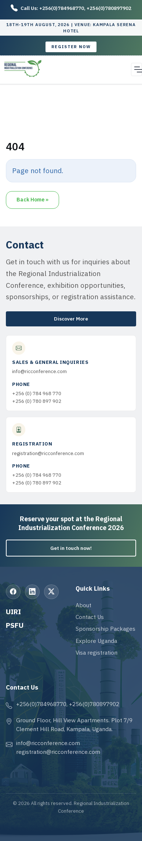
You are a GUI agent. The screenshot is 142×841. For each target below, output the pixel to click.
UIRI (13, 611)
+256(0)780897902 (109, 8)
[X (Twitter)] (51, 591)
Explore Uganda (96, 640)
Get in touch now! (71, 548)
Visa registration (96, 652)
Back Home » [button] (32, 199)
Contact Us (90, 616)
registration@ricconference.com (48, 453)
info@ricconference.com (39, 371)
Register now (71, 46)
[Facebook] (13, 591)
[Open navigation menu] (136, 69)
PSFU (14, 625)
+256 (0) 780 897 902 (36, 401)
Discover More (71, 318)
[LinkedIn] (32, 591)
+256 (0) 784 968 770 (36, 393)
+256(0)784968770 (61, 8)
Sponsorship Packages (105, 628)
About (83, 605)
